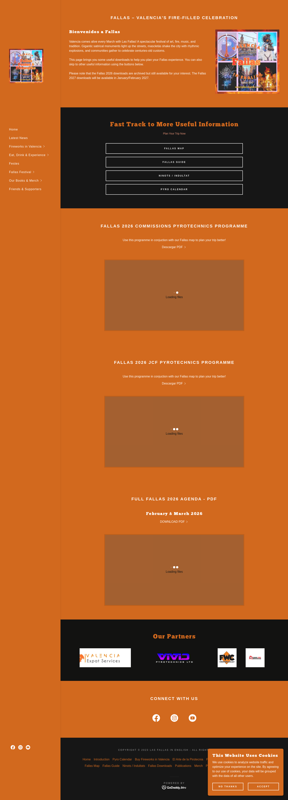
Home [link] (13, 129)
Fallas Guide (174, 162)
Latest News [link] (18, 138)
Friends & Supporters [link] (25, 189)
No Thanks (228, 786)
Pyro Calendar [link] (122, 759)
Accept (263, 786)
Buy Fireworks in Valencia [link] (152, 759)
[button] (35, 146)
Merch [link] (198, 765)
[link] (26, 65)
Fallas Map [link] (92, 765)
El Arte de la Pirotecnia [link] (187, 759)
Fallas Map (174, 148)
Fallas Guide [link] (111, 765)
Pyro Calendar (174, 189)
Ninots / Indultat (174, 175)
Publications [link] (183, 765)
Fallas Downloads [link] (160, 765)
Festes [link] (14, 163)
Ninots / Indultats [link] (134, 765)
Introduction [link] (102, 759)
